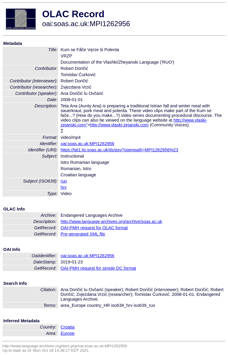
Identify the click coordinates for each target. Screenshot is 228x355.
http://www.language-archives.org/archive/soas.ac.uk (111, 221)
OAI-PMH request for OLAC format (94, 227)
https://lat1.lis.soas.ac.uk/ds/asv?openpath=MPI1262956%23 (119, 149)
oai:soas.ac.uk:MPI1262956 (87, 143)
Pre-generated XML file (83, 234)
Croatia (68, 327)
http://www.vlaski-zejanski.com (119, 124)
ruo (64, 181)
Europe (68, 333)
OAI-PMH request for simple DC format (98, 268)
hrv (63, 187)
